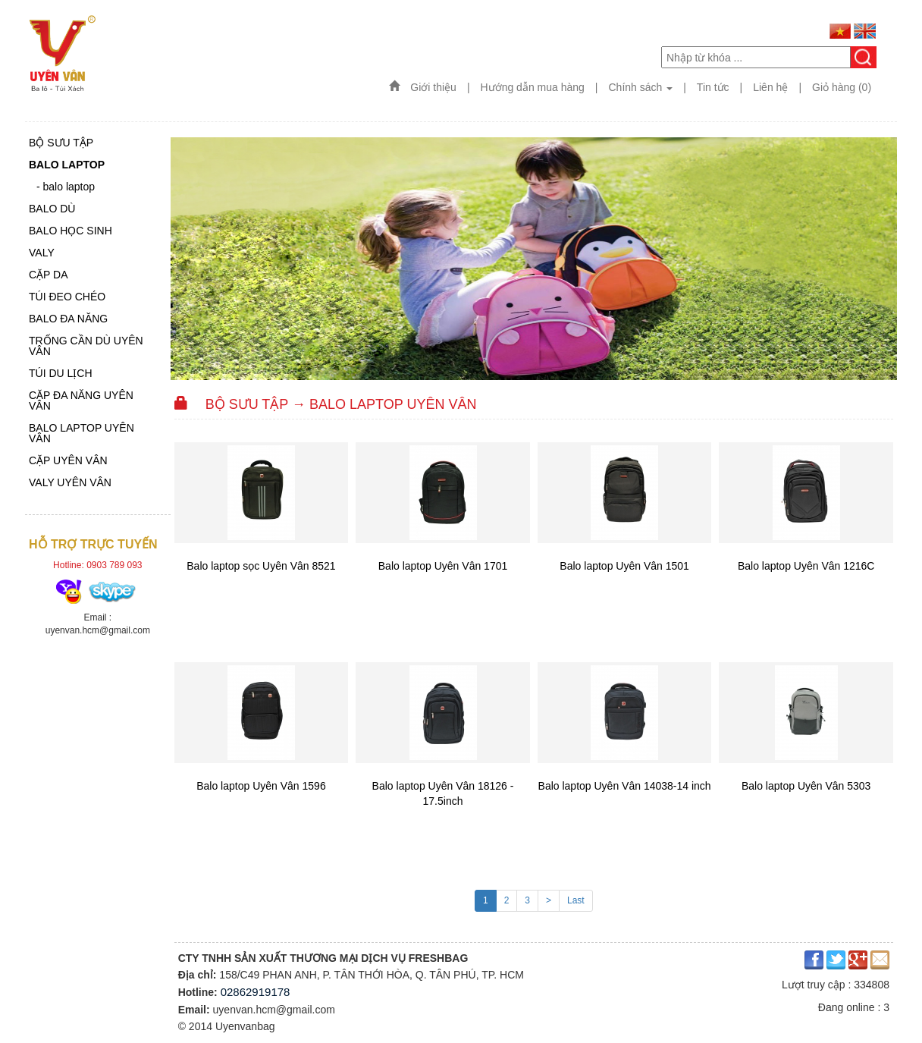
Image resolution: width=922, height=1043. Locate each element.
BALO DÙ (52, 209)
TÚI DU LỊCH (61, 373)
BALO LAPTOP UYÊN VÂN (81, 434)
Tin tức (713, 87)
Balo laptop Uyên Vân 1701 (442, 566)
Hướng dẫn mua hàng (533, 87)
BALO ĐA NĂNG (68, 319)
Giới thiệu (433, 87)
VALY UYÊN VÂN (70, 483)
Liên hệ (770, 87)
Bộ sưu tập (61, 143)
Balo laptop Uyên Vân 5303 (806, 786)
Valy (42, 253)
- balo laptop (65, 187)
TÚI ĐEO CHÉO (67, 297)
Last (576, 900)
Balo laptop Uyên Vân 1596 (260, 786)
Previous (185, 253)
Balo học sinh (70, 231)
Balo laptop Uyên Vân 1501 (624, 566)
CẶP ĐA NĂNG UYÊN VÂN (81, 401)
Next (882, 253)
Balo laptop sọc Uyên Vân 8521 (261, 566)
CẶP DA (48, 275)
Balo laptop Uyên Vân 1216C (806, 566)
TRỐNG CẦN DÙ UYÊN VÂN (86, 346)
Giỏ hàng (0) (841, 87)
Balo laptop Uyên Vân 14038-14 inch (624, 786)
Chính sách (641, 87)
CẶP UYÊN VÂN (68, 461)
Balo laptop (67, 165)
